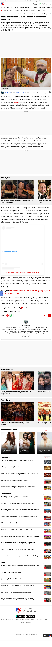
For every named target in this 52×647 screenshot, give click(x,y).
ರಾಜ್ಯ (11, 7)
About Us (10, 620)
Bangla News (28, 628)
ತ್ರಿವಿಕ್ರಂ (16, 102)
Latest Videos (6, 493)
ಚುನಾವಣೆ (17, 10)
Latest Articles (6, 457)
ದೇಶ (35, 7)
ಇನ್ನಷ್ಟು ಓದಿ (47, 430)
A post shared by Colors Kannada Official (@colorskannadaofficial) (22, 272)
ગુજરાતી (18, 1)
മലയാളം (35, 1)
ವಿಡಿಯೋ (6, 10)
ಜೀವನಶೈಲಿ (37, 10)
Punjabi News (45, 628)
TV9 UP (35, 631)
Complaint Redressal (25, 622)
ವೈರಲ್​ (44, 7)
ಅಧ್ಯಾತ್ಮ (48, 7)
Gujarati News (37, 628)
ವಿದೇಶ (39, 7)
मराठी (14, 1)
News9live (29, 631)
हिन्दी (6, 1)
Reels (3, 562)
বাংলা (22, 1)
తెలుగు (10, 1)
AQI (36, 4)
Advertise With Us (19, 620)
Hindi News (5, 628)
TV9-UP (43, 1)
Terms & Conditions (44, 620)
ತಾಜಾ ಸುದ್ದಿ (6, 7)
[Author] (2, 92)
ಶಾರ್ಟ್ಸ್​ (11, 10)
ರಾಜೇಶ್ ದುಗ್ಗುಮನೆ (20, 92)
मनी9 (39, 1)
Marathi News (13, 628)
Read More (26, 336)
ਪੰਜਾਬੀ (26, 1)
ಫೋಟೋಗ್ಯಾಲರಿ (29, 7)
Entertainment (12, 14)
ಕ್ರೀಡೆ (32, 10)
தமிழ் (30, 1)
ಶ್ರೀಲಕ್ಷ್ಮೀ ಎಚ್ (8, 92)
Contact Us (4, 620)
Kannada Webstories (9, 429)
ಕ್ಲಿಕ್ (22, 308)
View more (47, 458)
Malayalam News (20, 631)
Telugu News (21, 628)
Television (20, 14)
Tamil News (12, 631)
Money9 (40, 631)
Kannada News (4, 14)
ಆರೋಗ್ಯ (44, 10)
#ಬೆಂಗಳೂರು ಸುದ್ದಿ (25, 10)
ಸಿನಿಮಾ (22, 7)
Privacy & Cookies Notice (31, 620)
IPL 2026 (17, 7)
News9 (2, 1)
